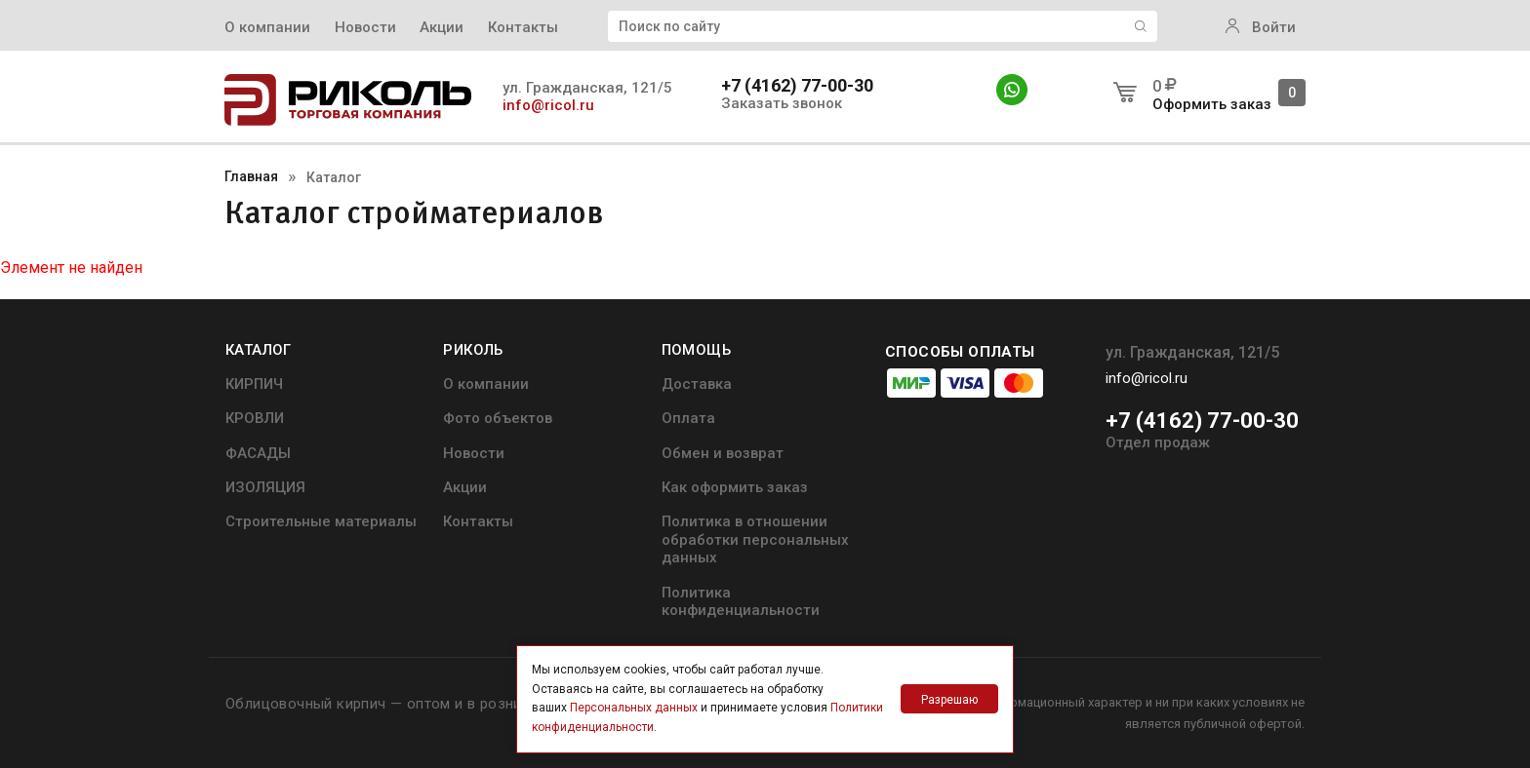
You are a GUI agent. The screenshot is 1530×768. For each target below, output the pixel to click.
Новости (365, 27)
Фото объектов (497, 418)
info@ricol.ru (548, 105)
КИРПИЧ (254, 384)
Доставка (697, 384)
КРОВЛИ (254, 418)
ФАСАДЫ (258, 453)
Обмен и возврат (723, 453)
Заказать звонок (781, 104)
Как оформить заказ (735, 487)
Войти (1261, 27)
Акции (441, 27)
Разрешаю (949, 700)
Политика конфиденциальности (741, 601)
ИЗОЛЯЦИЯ (265, 487)
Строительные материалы (321, 521)
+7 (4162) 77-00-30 (797, 86)
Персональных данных (634, 707)
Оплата (688, 418)
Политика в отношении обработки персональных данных (755, 539)
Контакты (523, 27)
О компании (267, 27)
